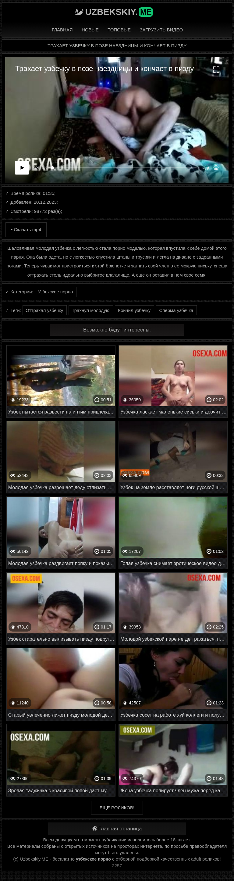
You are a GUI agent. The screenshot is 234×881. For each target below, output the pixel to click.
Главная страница (117, 829)
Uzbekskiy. (119, 12)
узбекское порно (93, 859)
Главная (62, 29)
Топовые (119, 29)
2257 (117, 865)
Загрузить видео (161, 29)
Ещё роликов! (117, 807)
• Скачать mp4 (26, 229)
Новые (90, 29)
